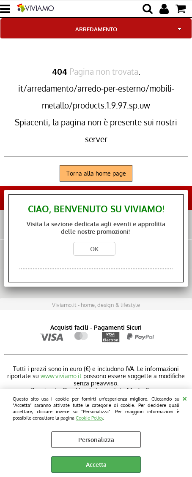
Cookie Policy (89, 418)
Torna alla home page (96, 173)
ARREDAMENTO (96, 29)
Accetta (96, 464)
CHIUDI (184, 397)
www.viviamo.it (61, 375)
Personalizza (96, 439)
